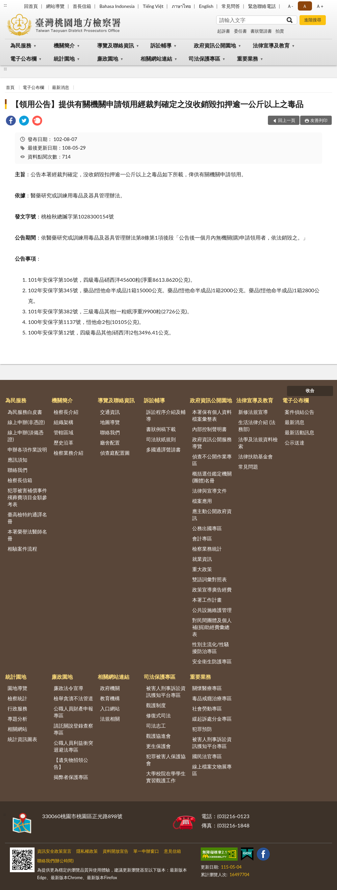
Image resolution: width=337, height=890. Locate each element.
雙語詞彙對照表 (209, 579)
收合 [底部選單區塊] (310, 390)
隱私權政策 (87, 851)
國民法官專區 (207, 756)
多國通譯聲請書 (163, 449)
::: (5, 5)
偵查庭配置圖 (115, 453)
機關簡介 (64, 45)
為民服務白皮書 (25, 412)
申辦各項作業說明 (27, 449)
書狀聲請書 (261, 31)
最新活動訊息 (299, 432)
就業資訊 (202, 559)
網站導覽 (55, 6)
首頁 (10, 87)
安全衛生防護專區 (212, 661)
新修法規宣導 (253, 412)
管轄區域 (63, 432)
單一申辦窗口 (146, 851)
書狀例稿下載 (161, 429)
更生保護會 (158, 746)
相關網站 (17, 729)
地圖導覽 (110, 422)
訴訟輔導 (160, 45)
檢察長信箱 (20, 480)
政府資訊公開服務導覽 (212, 442)
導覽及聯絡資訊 (115, 45)
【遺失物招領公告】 (71, 763)
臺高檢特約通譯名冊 (27, 517)
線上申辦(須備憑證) (25, 435)
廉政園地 (107, 58)
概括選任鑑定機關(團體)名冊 (212, 477)
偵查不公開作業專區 (212, 459)
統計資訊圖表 (22, 739)
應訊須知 (17, 460)
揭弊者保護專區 (71, 777)
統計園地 (64, 58)
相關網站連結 (156, 58)
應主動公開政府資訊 (212, 514)
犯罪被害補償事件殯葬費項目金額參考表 (27, 497)
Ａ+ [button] (319, 6)
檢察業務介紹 (68, 453)
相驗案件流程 (22, 549)
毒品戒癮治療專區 (212, 698)
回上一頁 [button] (286, 120)
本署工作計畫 (207, 600)
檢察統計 (17, 698)
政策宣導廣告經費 (212, 589)
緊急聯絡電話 (262, 6)
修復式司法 (158, 715)
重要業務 (247, 58)
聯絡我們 (17, 470)
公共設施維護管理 (212, 610)
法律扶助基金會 (255, 456)
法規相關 (110, 719)
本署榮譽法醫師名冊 (27, 535)
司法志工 (156, 726)
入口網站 (110, 708)
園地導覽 (17, 688)
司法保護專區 (204, 58)
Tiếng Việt (153, 6)
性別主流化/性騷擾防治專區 (210, 647)
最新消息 (60, 87)
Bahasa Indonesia (117, 6)
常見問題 (248, 467)
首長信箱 (82, 6)
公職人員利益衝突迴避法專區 (73, 746)
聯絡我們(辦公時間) (55, 860)
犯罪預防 (202, 729)
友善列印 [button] (318, 120)
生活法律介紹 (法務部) (256, 425)
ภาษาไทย (181, 6)
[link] (11, 121)
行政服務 (17, 708)
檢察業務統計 (207, 549)
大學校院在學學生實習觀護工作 (166, 776)
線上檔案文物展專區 (212, 769)
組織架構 (63, 422)
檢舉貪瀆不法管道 (73, 698)
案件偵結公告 (299, 412)
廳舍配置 (110, 442)
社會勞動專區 (207, 708)
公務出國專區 (207, 528)
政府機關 (110, 688)
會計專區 (202, 538)
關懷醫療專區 (207, 688)
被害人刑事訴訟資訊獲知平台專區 (166, 691)
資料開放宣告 (115, 851)
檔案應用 (202, 501)
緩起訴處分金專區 (212, 719)
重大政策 (202, 569)
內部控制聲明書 (209, 429)
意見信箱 (172, 851)
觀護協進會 (158, 736)
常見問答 (230, 6)
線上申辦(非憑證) (26, 422)
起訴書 (223, 31)
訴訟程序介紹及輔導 (166, 415)
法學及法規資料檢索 (258, 442)
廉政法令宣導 (68, 688)
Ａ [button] (304, 6)
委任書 (240, 31)
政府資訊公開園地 (215, 45)
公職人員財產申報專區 (73, 711)
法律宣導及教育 (271, 45)
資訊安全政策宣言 (54, 851)
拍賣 (279, 31)
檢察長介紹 (66, 412)
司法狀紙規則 (161, 439)
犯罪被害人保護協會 (166, 759)
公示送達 (294, 442)
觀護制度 (156, 705)
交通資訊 (110, 412)
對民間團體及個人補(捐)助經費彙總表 (212, 627)
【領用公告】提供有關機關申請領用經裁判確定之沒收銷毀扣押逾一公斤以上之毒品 (157, 104)
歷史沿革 (63, 442)
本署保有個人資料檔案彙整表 (212, 415)
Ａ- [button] (290, 6)
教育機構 (110, 698)
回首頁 (31, 6)
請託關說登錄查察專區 (73, 729)
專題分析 (17, 719)
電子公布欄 (23, 58)
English (206, 6)
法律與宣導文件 (209, 491)
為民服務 (20, 45)
